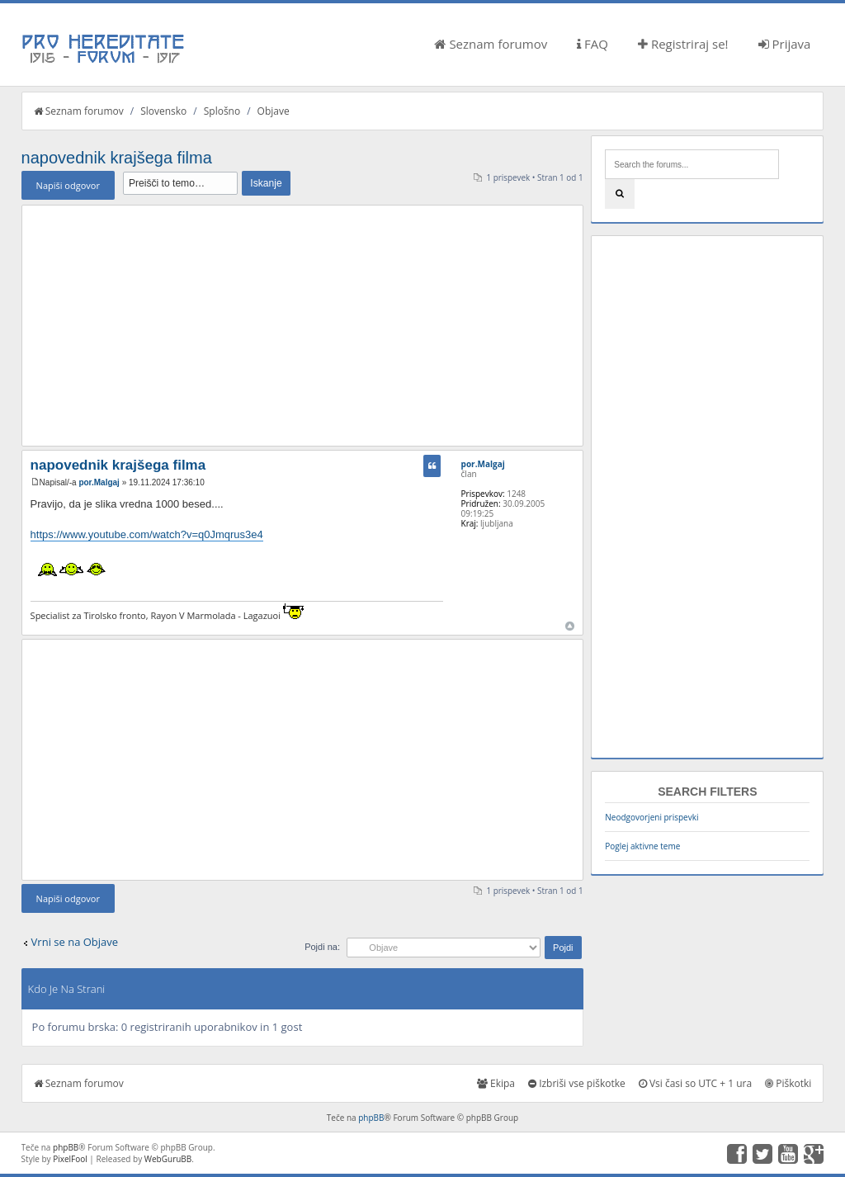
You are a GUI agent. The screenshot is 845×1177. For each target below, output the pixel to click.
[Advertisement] (302, 325)
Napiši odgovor (68, 185)
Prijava (784, 43)
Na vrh (569, 626)
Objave (273, 111)
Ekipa (496, 1083)
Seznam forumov (490, 43)
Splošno (222, 111)
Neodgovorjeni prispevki (651, 817)
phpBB (371, 1117)
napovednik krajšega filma (116, 158)
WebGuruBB (168, 1159)
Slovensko (163, 111)
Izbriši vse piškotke (576, 1083)
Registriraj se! (683, 43)
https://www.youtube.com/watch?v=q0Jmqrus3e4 (147, 534)
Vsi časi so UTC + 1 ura (695, 1083)
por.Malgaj (98, 482)
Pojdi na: (322, 947)
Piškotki (788, 1083)
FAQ (592, 43)
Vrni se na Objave (75, 941)
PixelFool (70, 1159)
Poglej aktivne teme (642, 846)
